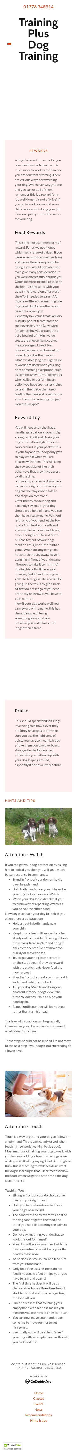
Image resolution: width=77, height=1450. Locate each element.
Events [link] (38, 1404)
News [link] (38, 1409)
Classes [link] (38, 1398)
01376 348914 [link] (38, 6)
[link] (38, 44)
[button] (10, 45)
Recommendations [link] (38, 1415)
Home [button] (38, 1393)
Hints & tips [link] (38, 1420)
